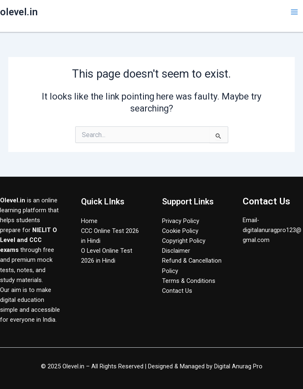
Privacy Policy (180, 221)
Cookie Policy (180, 231)
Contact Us (177, 290)
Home (89, 221)
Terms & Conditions (188, 281)
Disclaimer (176, 250)
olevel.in (19, 12)
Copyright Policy (183, 240)
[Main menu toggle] (294, 12)
